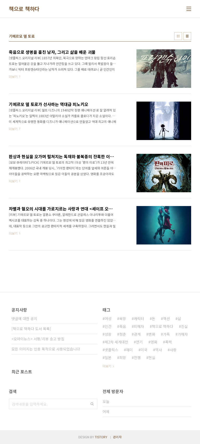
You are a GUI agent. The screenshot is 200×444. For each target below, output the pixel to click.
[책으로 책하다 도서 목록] (31, 328)
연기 (139, 341)
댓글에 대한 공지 (24, 318)
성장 (108, 334)
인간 (108, 326)
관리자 (117, 437)
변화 (151, 334)
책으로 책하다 (24, 8)
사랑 (173, 349)
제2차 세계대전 (116, 341)
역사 (158, 349)
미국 (144, 349)
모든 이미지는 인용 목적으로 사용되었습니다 (45, 349)
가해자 (183, 334)
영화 (154, 341)
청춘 (122, 334)
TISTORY (101, 437)
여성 (108, 318)
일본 (108, 357)
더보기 (107, 366)
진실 (184, 326)
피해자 (139, 326)
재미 (129, 349)
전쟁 (137, 357)
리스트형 (187, 36)
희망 (122, 357)
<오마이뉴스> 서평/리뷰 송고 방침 (37, 338)
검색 (92, 404)
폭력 (168, 341)
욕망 (122, 318)
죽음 (122, 326)
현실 (151, 357)
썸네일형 (178, 36)
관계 (137, 334)
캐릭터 (139, 318)
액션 (166, 318)
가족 (166, 334)
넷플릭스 (111, 349)
